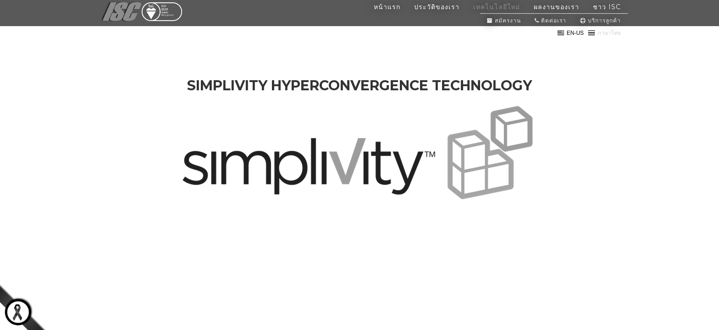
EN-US (570, 44)
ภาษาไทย (604, 44)
